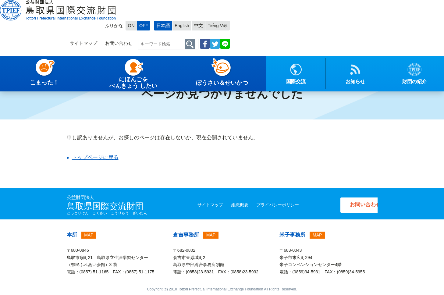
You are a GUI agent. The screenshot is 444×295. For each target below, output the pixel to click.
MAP (88, 235)
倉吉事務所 (186, 235)
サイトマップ (225, 23)
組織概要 (227, 204)
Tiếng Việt (365, 5)
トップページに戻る (95, 157)
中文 (345, 5)
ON (275, 5)
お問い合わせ (260, 23)
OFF (288, 5)
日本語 (309, 5)
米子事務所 (292, 235)
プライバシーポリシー (265, 204)
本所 (72, 235)
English (328, 5)
